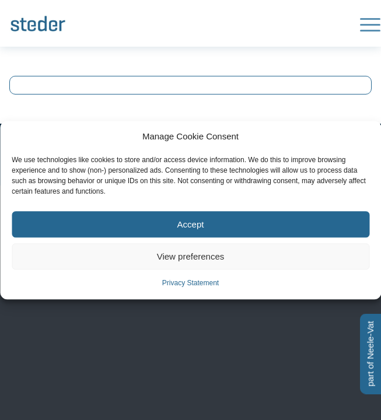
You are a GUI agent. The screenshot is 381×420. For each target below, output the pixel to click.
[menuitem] (364, 23)
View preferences (191, 256)
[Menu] (364, 23)
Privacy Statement (190, 283)
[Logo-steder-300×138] (154, 23)
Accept (190, 224)
